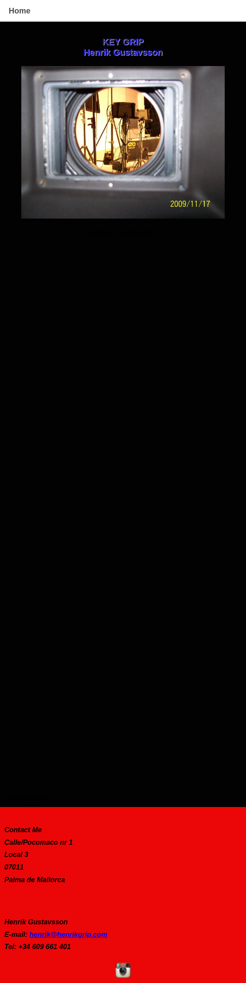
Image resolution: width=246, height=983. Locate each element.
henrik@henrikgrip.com (68, 934)
